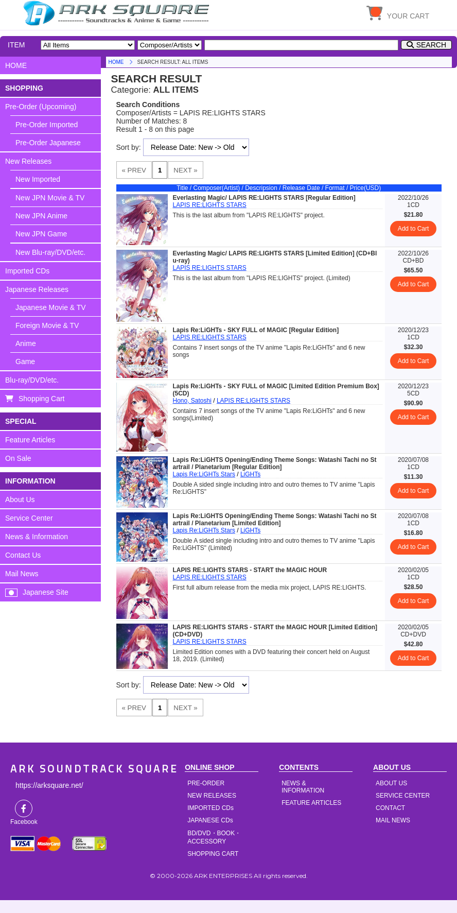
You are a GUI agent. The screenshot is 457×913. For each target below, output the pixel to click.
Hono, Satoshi (192, 400)
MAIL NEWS (393, 820)
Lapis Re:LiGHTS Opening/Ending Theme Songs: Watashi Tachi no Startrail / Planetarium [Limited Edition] (275, 519)
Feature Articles (30, 440)
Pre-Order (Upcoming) (40, 106)
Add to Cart (413, 228)
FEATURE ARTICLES (311, 802)
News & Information (36, 536)
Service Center (29, 518)
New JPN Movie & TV (49, 198)
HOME (118, 13)
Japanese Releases (36, 289)
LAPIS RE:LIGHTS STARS (210, 205)
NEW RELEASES (211, 795)
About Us (20, 499)
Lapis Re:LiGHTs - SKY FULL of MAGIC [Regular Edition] (256, 330)
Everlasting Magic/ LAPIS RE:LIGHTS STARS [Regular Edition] (264, 197)
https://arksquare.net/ (49, 785)
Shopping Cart (42, 398)
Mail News (22, 574)
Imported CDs (27, 271)
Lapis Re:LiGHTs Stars (204, 474)
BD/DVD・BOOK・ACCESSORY (214, 837)
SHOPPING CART (212, 853)
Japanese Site (45, 592)
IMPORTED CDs (210, 808)
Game (25, 361)
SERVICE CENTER (403, 795)
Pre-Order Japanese (48, 143)
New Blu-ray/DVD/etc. (50, 252)
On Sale (18, 458)
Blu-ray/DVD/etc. (32, 380)
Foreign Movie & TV (47, 325)
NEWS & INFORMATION (303, 787)
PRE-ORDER (205, 783)
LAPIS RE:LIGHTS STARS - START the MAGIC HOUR (250, 570)
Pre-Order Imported (46, 124)
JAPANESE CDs (210, 820)
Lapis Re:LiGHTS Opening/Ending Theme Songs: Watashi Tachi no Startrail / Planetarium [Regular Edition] (275, 463)
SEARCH (431, 45)
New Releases (28, 161)
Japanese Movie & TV (50, 307)
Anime (25, 343)
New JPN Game (41, 234)
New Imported (37, 179)
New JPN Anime (41, 216)
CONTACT (390, 808)
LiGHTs (250, 474)
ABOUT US (391, 783)
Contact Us (23, 555)
